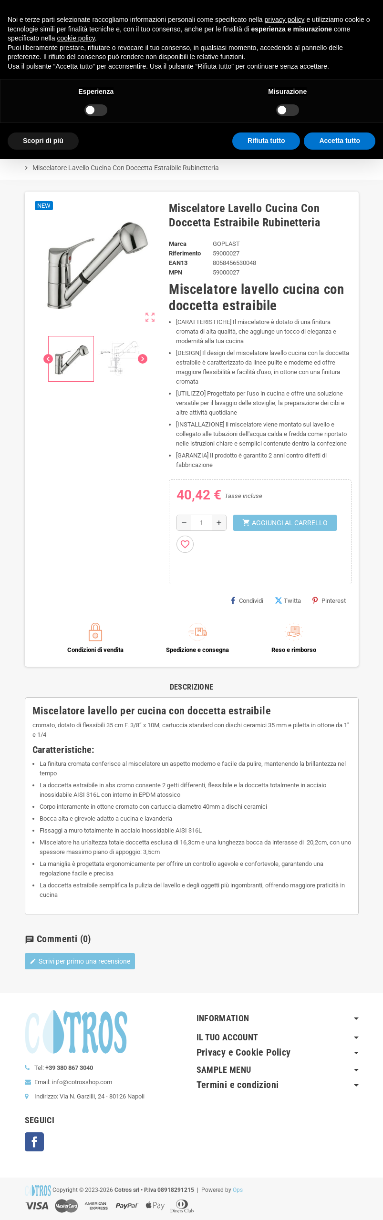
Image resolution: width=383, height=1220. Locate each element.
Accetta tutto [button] (339, 140)
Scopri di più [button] (43, 140)
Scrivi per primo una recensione (80, 961)
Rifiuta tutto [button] (266, 140)
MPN (175, 272)
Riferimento (185, 253)
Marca (177, 243)
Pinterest (329, 600)
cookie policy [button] (76, 38)
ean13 (178, 262)
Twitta (288, 600)
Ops (238, 1190)
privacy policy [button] (285, 19)
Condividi (247, 600)
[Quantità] (201, 522)
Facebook (34, 1141)
